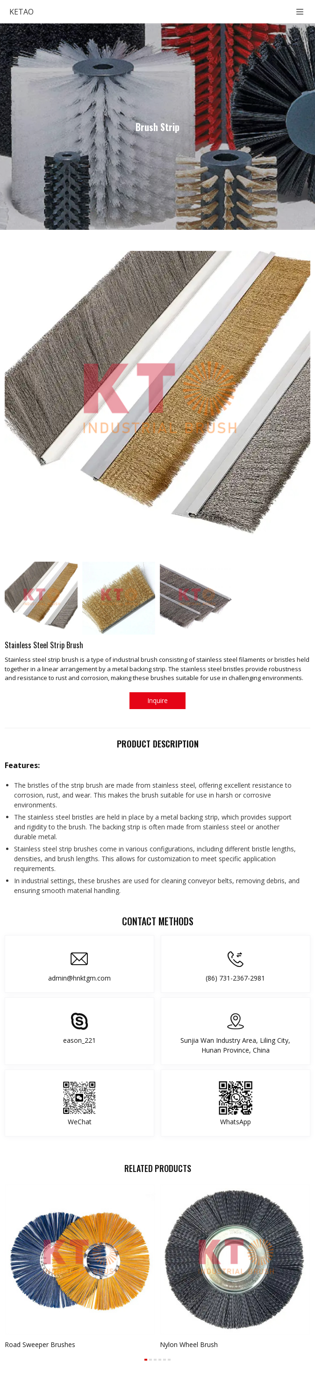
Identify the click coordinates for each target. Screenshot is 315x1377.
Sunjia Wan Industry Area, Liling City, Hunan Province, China (235, 1045)
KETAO (21, 12)
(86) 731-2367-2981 (235, 978)
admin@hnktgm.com (79, 978)
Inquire (157, 700)
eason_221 (79, 1040)
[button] (145, 1360)
